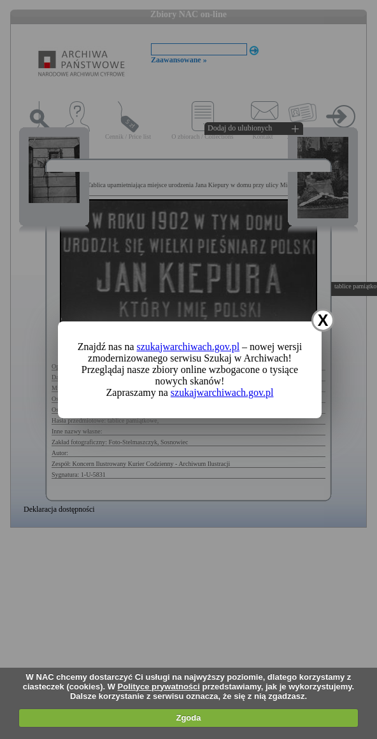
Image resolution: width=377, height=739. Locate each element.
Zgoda (188, 717)
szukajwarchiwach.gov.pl (188, 346)
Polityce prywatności (159, 686)
